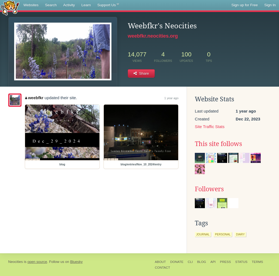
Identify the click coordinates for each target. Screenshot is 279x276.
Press (225, 262)
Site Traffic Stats (210, 126)
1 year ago (171, 98)
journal (203, 234)
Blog (201, 262)
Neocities (15, 262)
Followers (209, 189)
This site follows (218, 143)
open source (37, 262)
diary (240, 234)
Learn (86, 5)
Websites (30, 5)
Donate (176, 262)
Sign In (270, 5)
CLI (190, 262)
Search (51, 5)
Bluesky (76, 262)
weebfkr (34, 97)
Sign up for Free (244, 5)
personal (223, 234)
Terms (257, 262)
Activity (69, 5)
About (160, 262)
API (213, 262)
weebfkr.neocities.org (153, 36)
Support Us (108, 5)
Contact (162, 267)
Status (241, 262)
